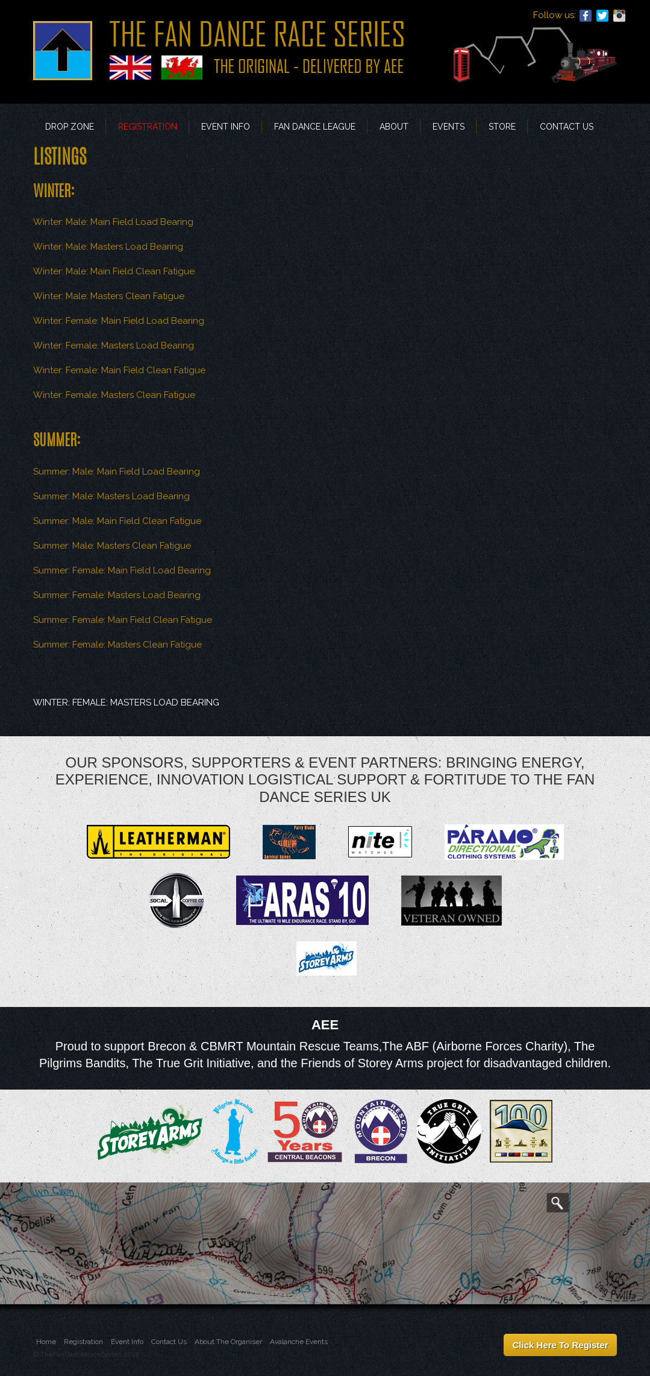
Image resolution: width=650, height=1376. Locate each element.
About (394, 126)
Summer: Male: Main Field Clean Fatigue (117, 521)
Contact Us (566, 126)
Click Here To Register (560, 1345)
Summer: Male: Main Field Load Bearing (116, 471)
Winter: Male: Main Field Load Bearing (113, 221)
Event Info (225, 126)
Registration (147, 126)
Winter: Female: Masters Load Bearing (113, 345)
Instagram (619, 16)
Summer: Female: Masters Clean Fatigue (117, 644)
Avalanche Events (299, 1341)
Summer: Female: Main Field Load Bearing (122, 570)
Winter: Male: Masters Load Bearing (108, 246)
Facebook (586, 16)
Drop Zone (69, 126)
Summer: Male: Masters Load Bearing (111, 496)
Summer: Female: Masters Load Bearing (117, 595)
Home (46, 1341)
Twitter (602, 16)
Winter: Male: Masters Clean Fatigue (108, 296)
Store (502, 126)
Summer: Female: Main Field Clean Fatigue (122, 619)
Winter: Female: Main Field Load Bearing (118, 320)
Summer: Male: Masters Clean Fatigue (112, 545)
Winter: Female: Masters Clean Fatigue (114, 395)
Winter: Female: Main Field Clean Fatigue (119, 370)
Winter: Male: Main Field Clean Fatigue (114, 271)
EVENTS (448, 126)
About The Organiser (228, 1341)
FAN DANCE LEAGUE (314, 126)
